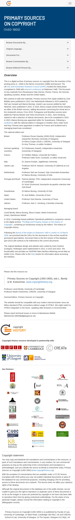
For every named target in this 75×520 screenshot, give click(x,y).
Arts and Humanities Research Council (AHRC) (27, 87)
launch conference (33, 89)
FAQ (33, 254)
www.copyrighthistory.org (39, 282)
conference (8, 123)
